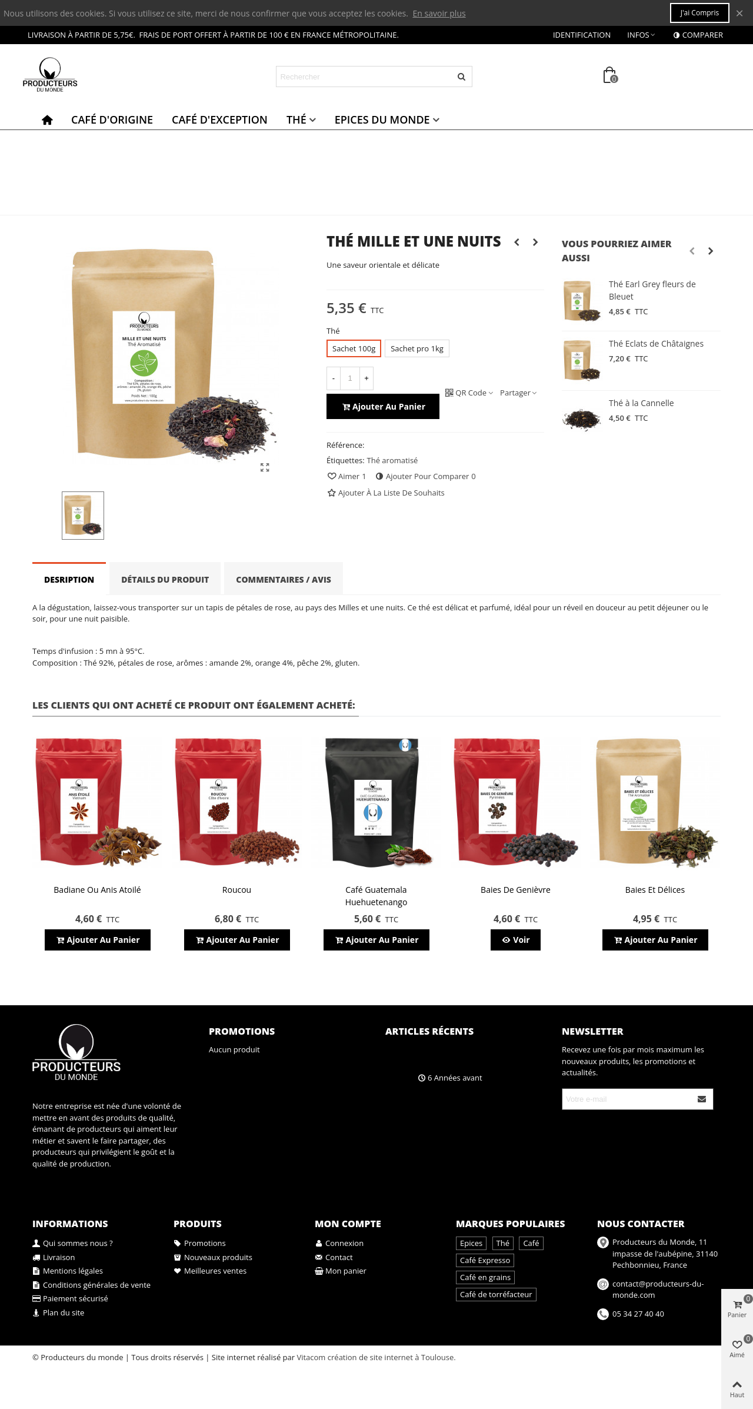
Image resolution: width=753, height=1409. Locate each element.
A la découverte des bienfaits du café (479, 1056)
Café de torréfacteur (496, 1294)
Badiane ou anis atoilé (97, 889)
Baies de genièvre (516, 889)
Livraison (53, 1258)
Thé (296, 119)
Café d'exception (220, 119)
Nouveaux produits (213, 1258)
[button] (692, 251)
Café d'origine (112, 119)
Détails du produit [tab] (165, 579)
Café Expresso (485, 1260)
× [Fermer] (739, 12)
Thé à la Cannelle (641, 402)
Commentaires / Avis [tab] (283, 579)
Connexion (339, 1244)
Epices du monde (382, 119)
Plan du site (58, 1313)
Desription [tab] (69, 579)
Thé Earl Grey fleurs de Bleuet (652, 290)
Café (531, 1243)
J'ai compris (700, 13)
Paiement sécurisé (70, 1299)
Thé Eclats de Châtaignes (656, 343)
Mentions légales (67, 1271)
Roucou (236, 889)
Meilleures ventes (210, 1271)
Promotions (242, 1031)
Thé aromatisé (392, 460)
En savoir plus (439, 13)
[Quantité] (350, 378)
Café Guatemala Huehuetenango (376, 896)
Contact (334, 1258)
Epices (471, 1243)
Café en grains (485, 1277)
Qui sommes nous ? (72, 1244)
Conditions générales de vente (91, 1285)
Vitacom (310, 1357)
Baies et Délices (655, 889)
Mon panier (340, 1271)
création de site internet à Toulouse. (392, 1357)
